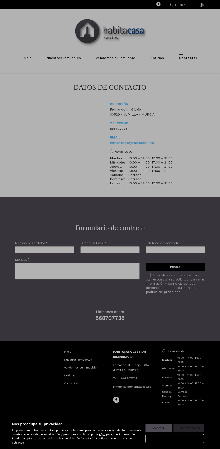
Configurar (175, 438)
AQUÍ (102, 434)
